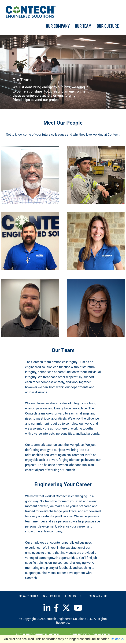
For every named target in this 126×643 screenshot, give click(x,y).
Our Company (58, 26)
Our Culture (108, 26)
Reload (115, 639)
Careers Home (52, 596)
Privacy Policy (28, 596)
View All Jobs (99, 596)
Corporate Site (75, 596)
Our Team (83, 26)
